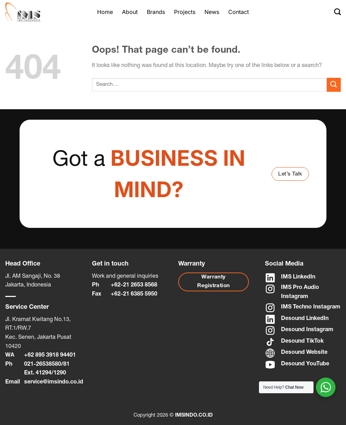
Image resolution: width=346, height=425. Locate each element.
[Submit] (334, 84)
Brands (156, 11)
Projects (184, 11)
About (130, 11)
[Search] (337, 11)
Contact (238, 11)
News (211, 11)
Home (105, 11)
